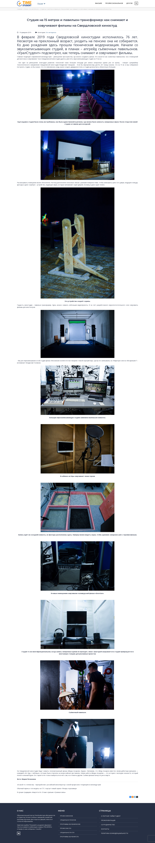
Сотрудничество (108, 825)
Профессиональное (114, 3)
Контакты (105, 829)
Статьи (25, 9)
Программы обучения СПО (69, 837)
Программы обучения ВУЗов (70, 824)
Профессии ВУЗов (66, 816)
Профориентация (108, 820)
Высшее (98, 3)
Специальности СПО (67, 832)
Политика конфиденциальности (114, 833)
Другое (129, 3)
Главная (19, 9)
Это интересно (34, 9)
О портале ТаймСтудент (111, 816)
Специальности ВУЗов (68, 820)
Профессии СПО (65, 828)
